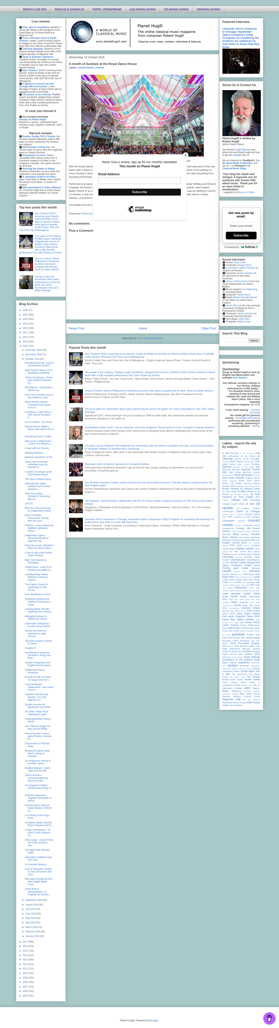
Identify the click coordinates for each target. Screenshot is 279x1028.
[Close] (185, 155)
